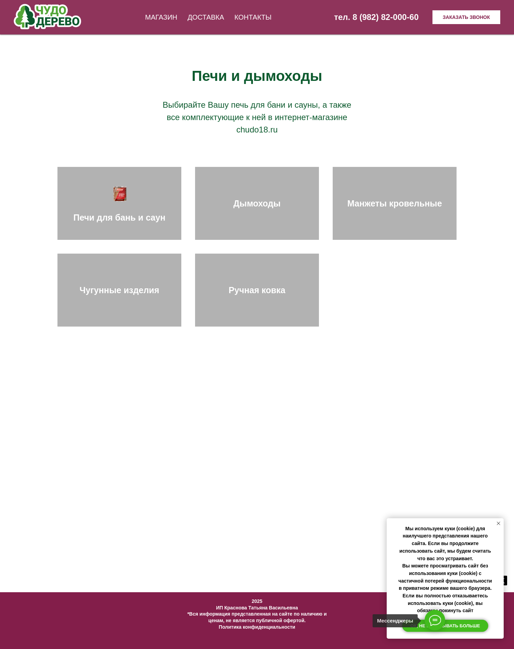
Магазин (161, 17)
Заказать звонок (466, 17)
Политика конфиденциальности (257, 627)
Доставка (206, 17)
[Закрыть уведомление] (498, 523)
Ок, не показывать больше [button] (445, 625)
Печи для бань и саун (119, 217)
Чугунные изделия (119, 290)
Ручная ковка (257, 290)
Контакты (252, 17)
